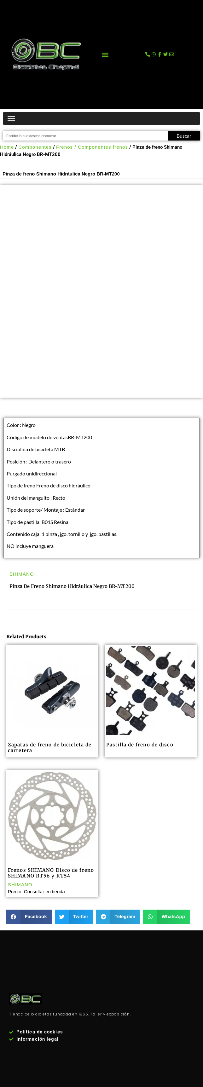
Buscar (184, 136)
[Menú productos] (11, 118)
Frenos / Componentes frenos (92, 147)
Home (7, 147)
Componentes (35, 147)
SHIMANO (21, 574)
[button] (105, 54)
